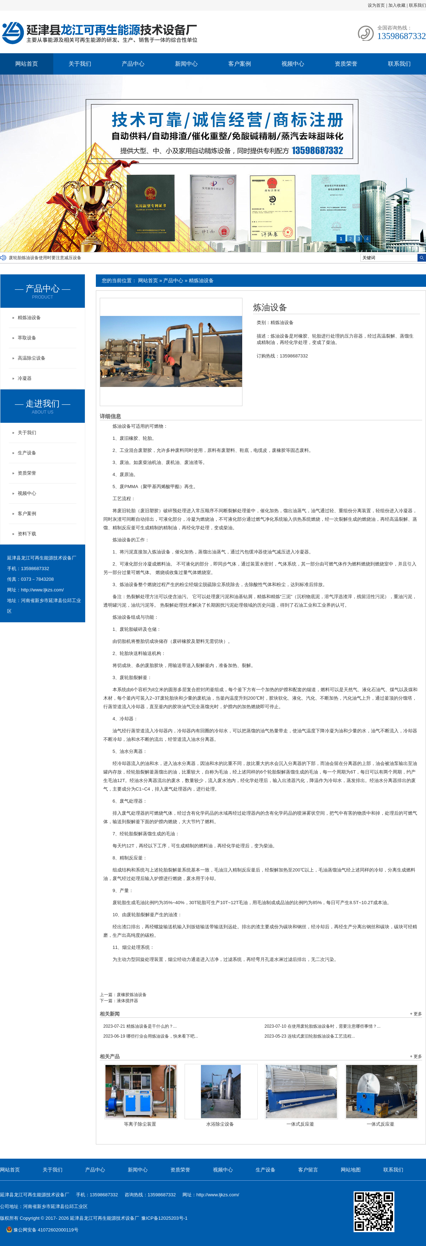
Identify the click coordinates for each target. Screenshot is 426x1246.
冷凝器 (25, 378)
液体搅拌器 (127, 1000)
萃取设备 (27, 337)
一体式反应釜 (300, 1124)
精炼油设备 (201, 280)
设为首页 (376, 5)
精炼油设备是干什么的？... (140, 1026)
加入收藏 (396, 5)
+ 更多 (416, 1013)
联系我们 (417, 5)
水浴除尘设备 (220, 1124)
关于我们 (80, 64)
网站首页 (26, 64)
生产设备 (27, 452)
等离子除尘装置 (140, 1124)
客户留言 (308, 1170)
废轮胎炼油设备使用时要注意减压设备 (45, 257)
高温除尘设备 (31, 358)
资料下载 (27, 533)
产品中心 (133, 64)
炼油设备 (270, 307)
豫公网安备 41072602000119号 (42, 1230)
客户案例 (239, 64)
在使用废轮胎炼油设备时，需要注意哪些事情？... (322, 1026)
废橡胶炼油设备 (132, 994)
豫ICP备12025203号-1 (164, 1218)
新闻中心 (186, 64)
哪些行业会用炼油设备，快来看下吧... (150, 1036)
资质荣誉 (346, 64)
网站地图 (351, 1170)
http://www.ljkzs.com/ (42, 589)
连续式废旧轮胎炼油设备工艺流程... (309, 1036)
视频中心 (293, 64)
